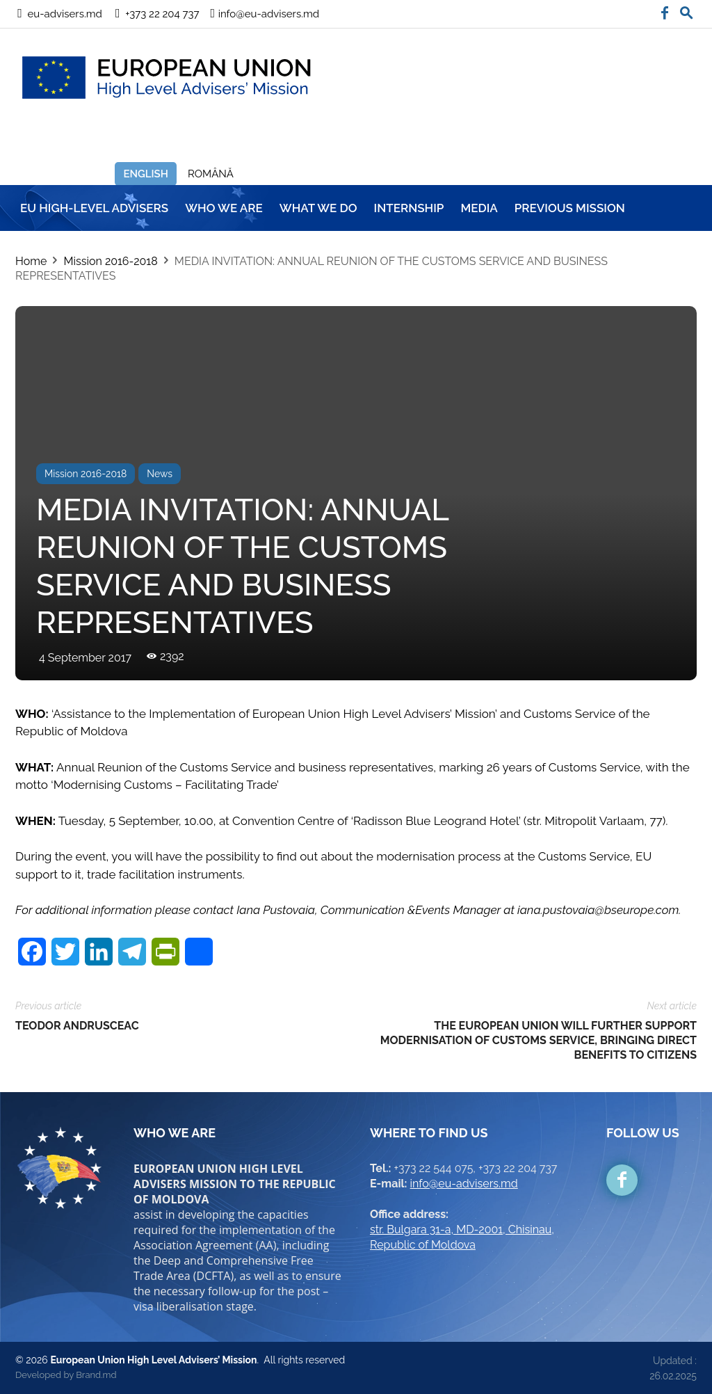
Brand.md (96, 1375)
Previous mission (570, 208)
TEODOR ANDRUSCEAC (77, 1025)
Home (31, 261)
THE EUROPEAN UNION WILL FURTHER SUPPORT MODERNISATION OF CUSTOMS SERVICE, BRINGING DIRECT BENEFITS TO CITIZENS (538, 1040)
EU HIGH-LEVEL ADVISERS (94, 208)
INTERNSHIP (409, 208)
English (145, 174)
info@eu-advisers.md (464, 1183)
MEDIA (478, 208)
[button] (686, 9)
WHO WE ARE (224, 208)
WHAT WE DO (318, 208)
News (159, 473)
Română (211, 174)
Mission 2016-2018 (110, 261)
